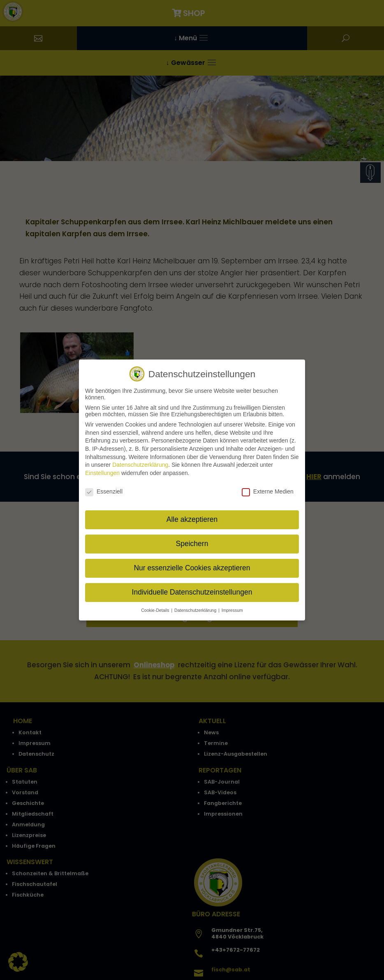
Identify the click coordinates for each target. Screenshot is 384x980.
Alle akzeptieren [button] (192, 514)
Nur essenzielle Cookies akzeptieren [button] (192, 562)
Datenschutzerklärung (140, 459)
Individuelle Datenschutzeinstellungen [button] (192, 587)
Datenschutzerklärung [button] (195, 604)
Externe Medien (268, 486)
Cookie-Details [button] (155, 604)
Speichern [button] (192, 538)
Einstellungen (102, 467)
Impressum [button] (232, 604)
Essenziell (104, 486)
